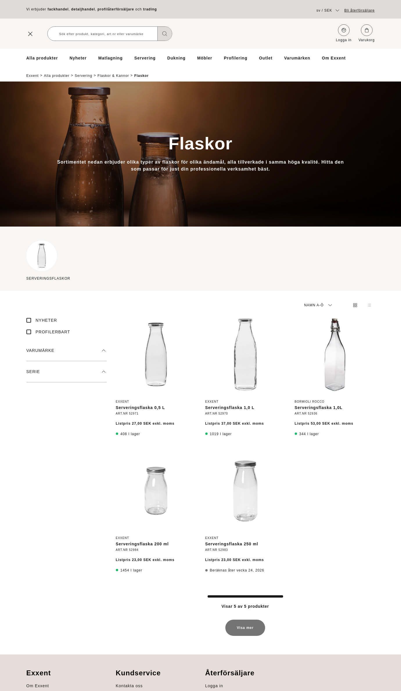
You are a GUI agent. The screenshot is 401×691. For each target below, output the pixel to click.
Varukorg (367, 33)
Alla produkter (42, 58)
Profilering (235, 58)
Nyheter (78, 58)
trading (150, 9)
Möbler (204, 58)
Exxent (32, 70)
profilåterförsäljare (116, 9)
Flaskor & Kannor (113, 70)
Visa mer (245, 626)
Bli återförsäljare (359, 10)
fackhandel (58, 9)
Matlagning (110, 58)
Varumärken (297, 58)
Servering (145, 58)
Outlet (265, 58)
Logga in (344, 33)
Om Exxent (334, 58)
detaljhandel (83, 9)
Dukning (176, 58)
